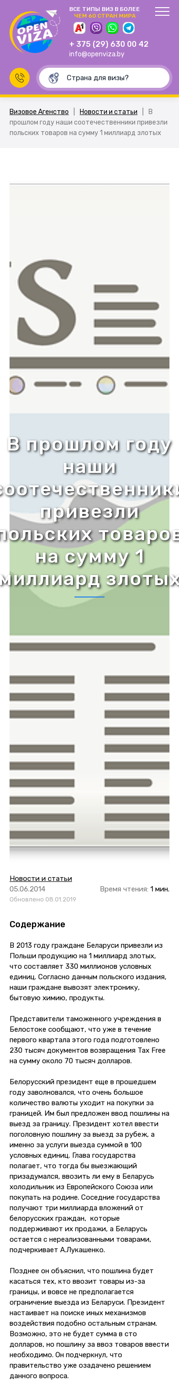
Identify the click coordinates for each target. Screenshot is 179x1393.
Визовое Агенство (39, 112)
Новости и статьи (108, 112)
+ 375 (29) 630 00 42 (108, 44)
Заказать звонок (20, 78)
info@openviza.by (97, 54)
